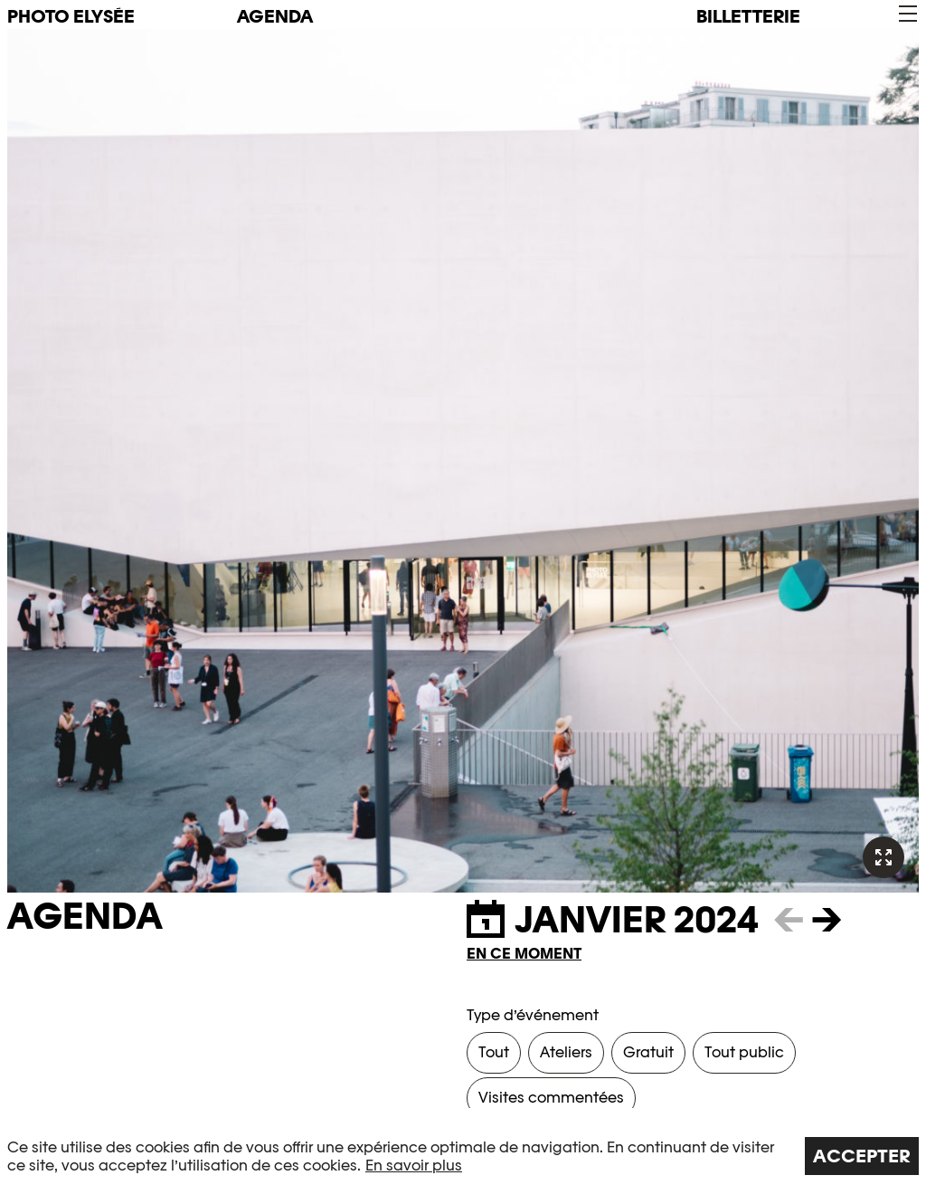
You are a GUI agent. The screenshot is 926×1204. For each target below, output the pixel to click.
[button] (906, 14)
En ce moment (524, 953)
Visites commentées (551, 1097)
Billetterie (748, 16)
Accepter (862, 1156)
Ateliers (566, 1052)
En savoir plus (413, 1165)
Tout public (744, 1052)
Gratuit (648, 1052)
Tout (493, 1052)
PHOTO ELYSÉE (71, 16)
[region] (463, 1156)
